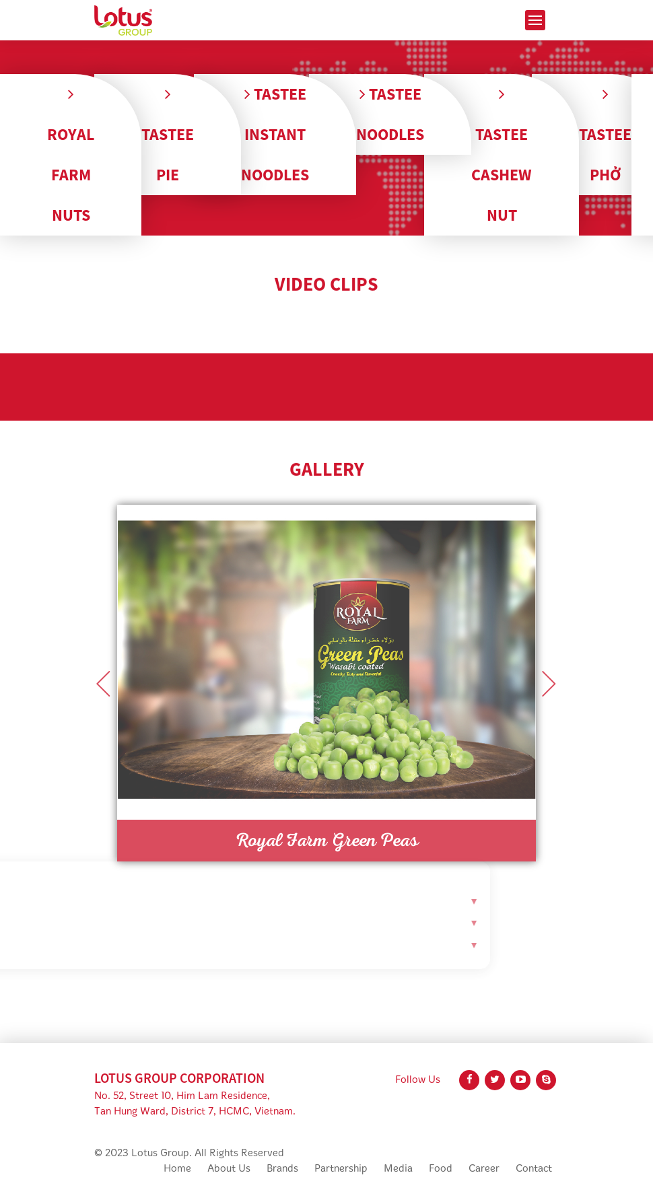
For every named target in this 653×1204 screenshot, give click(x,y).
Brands (282, 1169)
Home (177, 1169)
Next (549, 683)
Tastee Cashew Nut (501, 155)
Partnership (341, 1169)
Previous (103, 683)
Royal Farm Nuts (70, 155)
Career (484, 1169)
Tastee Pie (167, 135)
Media (398, 1169)
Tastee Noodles (390, 114)
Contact (534, 1169)
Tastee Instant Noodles (275, 134)
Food (440, 1169)
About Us (228, 1169)
